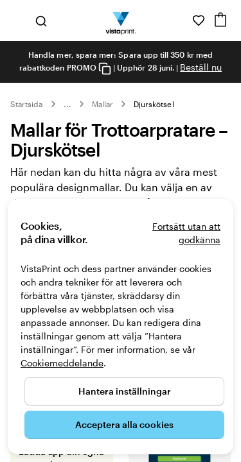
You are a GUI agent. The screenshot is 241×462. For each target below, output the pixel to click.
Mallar (102, 103)
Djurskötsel (154, 103)
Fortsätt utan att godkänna (186, 233)
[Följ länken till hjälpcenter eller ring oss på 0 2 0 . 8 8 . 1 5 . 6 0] (180, 20)
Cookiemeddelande (62, 362)
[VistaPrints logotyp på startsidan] (120, 20)
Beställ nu (201, 67)
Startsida (26, 103)
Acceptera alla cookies (124, 424)
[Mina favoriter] (198, 20)
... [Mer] (67, 104)
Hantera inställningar (124, 391)
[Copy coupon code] (104, 68)
